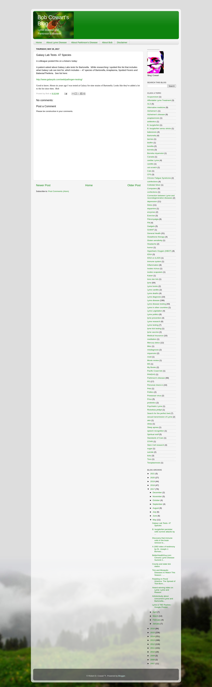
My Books (151, 367)
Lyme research (153, 321)
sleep (149, 424)
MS (148, 364)
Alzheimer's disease (156, 114)
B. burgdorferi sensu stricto (159, 128)
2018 (152, 485)
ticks (149, 456)
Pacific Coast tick (154, 371)
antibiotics (151, 121)
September (158, 504)
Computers (152, 188)
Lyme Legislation (154, 311)
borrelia (150, 150)
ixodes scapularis (155, 272)
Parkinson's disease (156, 378)
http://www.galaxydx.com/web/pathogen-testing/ (59, 79)
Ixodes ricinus (153, 268)
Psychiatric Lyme (154, 406)
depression (152, 201)
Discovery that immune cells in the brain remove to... (162, 540)
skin (149, 420)
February (157, 620)
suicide (150, 452)
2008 (152, 660)
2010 (152, 652)
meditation (151, 339)
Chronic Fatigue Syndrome (159, 178)
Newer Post (43, 185)
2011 (152, 648)
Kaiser (150, 276)
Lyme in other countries (157, 307)
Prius (149, 399)
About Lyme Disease (56, 42)
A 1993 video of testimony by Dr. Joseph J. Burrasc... (163, 548)
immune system (154, 261)
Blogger (121, 676)
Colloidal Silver (153, 185)
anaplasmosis (153, 118)
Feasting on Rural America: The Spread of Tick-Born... (163, 581)
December (157, 492)
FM (148, 223)
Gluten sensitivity (154, 240)
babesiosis (152, 132)
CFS (149, 174)
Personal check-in (155, 385)
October (156, 500)
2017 (152, 489)
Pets (149, 388)
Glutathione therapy (156, 237)
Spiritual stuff (153, 434)
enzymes (151, 212)
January (156, 624)
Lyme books (152, 286)
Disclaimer (122, 42)
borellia (150, 146)
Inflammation (153, 265)
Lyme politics (153, 314)
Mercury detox (153, 343)
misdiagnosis (153, 350)
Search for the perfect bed (158, 413)
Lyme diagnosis (154, 297)
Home (39, 42)
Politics (150, 392)
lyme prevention (154, 318)
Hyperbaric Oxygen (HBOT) (159, 251)
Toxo (149, 459)
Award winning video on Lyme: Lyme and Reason (162, 589)
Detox (149, 205)
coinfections (152, 181)
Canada (150, 157)
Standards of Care (155, 438)
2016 (152, 628)
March (156, 616)
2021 (152, 473)
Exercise (151, 216)
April (155, 612)
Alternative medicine (156, 107)
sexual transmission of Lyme (159, 417)
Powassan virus (154, 396)
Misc (149, 346)
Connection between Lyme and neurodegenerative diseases (161, 196)
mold (149, 357)
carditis (150, 164)
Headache (151, 244)
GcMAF (150, 230)
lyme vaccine (153, 332)
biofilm (150, 143)
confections (152, 192)
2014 (152, 636)
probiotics (151, 403)
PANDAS (151, 374)
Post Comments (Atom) (58, 191)
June (155, 516)
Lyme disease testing (156, 304)
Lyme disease (153, 300)
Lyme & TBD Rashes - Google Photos (162, 606)
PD (148, 381)
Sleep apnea (152, 427)
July (155, 512)
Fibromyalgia (153, 219)
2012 (152, 644)
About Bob (107, 42)
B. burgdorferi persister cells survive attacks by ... (163, 531)
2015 (152, 632)
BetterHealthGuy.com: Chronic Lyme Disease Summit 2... (163, 557)
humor (150, 247)
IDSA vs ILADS (154, 258)
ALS (149, 104)
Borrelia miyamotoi (155, 153)
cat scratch (152, 167)
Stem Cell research (155, 445)
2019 (152, 481)
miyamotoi (151, 353)
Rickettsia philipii (154, 410)
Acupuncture (152, 97)
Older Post (134, 185)
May (155, 520)
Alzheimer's (152, 111)
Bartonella (151, 135)
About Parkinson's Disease (84, 42)
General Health (154, 233)
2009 (152, 656)
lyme (149, 283)
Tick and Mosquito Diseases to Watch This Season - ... (163, 572)
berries (150, 139)
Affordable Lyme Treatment (159, 100)
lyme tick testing (154, 328)
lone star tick (152, 279)
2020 (152, 477)
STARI (150, 441)
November (157, 496)
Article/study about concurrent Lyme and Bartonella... (162, 598)
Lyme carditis (153, 290)
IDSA (149, 254)
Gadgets (151, 226)
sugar (149, 448)
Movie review (153, 360)
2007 (152, 663)
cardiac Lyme (153, 160)
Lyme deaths (153, 293)
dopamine (151, 208)
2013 (152, 640)
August (156, 508)
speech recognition (155, 431)
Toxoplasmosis (153, 463)
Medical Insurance (155, 336)
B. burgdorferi (153, 125)
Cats (149, 171)
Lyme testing (152, 325)
